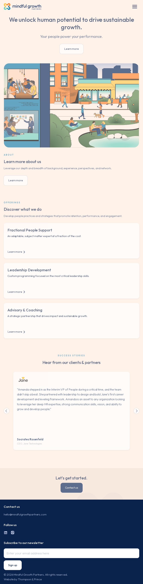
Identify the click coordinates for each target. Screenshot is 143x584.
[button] (134, 6)
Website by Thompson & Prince (23, 579)
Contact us (71, 487)
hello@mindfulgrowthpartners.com (25, 514)
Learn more (71, 48)
